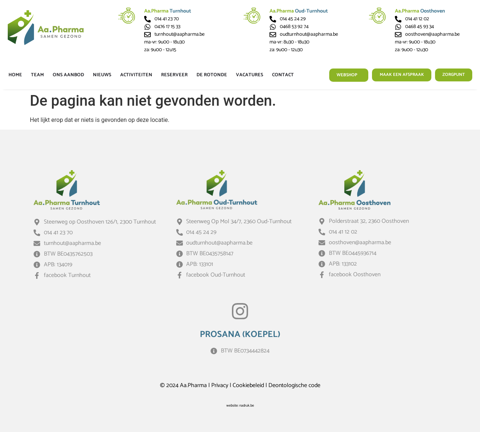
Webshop (342, 75)
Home (15, 75)
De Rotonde (211, 75)
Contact (283, 75)
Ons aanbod (68, 75)
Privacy (219, 385)
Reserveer (174, 75)
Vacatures (249, 75)
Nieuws (102, 75)
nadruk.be (246, 405)
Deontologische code (294, 385)
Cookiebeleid (248, 385)
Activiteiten (136, 75)
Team (37, 75)
